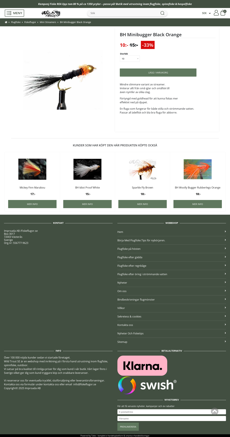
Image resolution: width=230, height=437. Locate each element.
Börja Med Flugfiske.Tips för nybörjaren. (171, 240)
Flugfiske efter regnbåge (171, 265)
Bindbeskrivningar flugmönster (171, 299)
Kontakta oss (171, 325)
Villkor (171, 308)
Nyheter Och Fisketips (171, 333)
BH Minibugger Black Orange (75, 22)
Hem (171, 232)
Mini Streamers (48, 22)
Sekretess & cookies (171, 316)
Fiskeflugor (30, 22)
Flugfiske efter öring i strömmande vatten (171, 274)
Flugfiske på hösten (171, 249)
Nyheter (171, 282)
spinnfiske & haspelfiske (177, 4)
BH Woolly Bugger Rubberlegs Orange (197, 187)
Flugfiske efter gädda (171, 257)
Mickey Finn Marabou (32, 187)
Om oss (171, 291)
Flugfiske (16, 22)
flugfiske (155, 4)
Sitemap (171, 342)
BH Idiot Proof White (87, 187)
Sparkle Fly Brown (142, 187)
